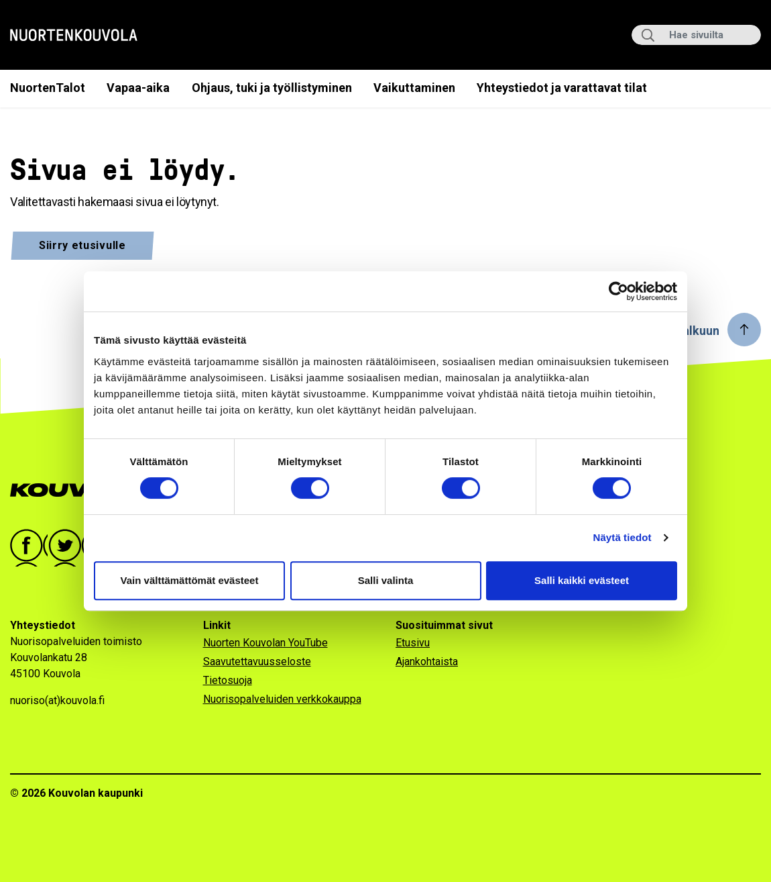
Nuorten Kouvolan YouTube (265, 642)
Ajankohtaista (427, 661)
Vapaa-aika (138, 88)
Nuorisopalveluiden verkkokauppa (282, 699)
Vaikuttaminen (414, 88)
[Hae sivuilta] (696, 35)
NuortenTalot (47, 88)
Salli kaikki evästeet (581, 580)
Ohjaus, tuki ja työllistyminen (272, 88)
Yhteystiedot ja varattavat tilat (562, 88)
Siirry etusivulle (82, 245)
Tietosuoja (227, 680)
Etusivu (413, 642)
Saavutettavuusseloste (257, 661)
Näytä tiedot (622, 537)
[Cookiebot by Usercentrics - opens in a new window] (618, 291)
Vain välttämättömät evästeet (190, 580)
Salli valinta (386, 580)
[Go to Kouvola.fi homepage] (82, 490)
